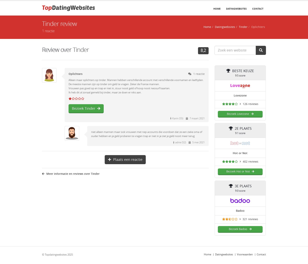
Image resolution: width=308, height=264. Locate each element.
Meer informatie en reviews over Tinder (71, 174)
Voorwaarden (245, 254)
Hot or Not (240, 153)
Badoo (240, 210)
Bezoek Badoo (240, 229)
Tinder (243, 27)
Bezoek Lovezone (240, 114)
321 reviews (250, 219)
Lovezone (240, 95)
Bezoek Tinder (86, 108)
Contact (257, 8)
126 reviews (250, 104)
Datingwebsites (236, 8)
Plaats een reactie (125, 159)
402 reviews (250, 161)
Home (217, 8)
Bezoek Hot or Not (240, 171)
